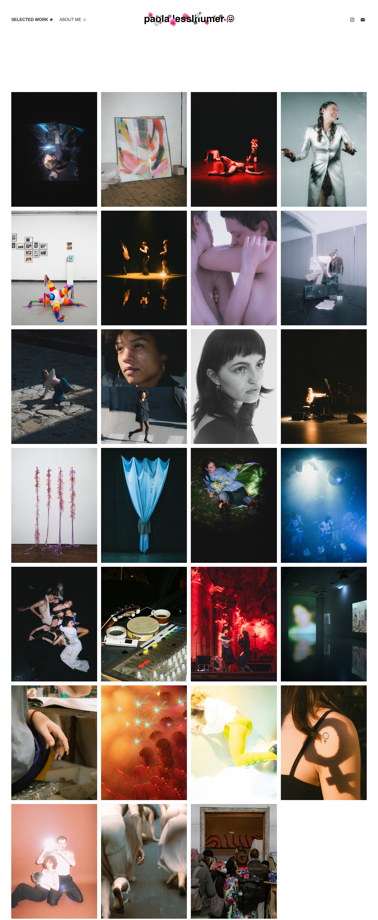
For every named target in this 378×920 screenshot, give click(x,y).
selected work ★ (32, 19)
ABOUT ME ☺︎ (73, 19)
